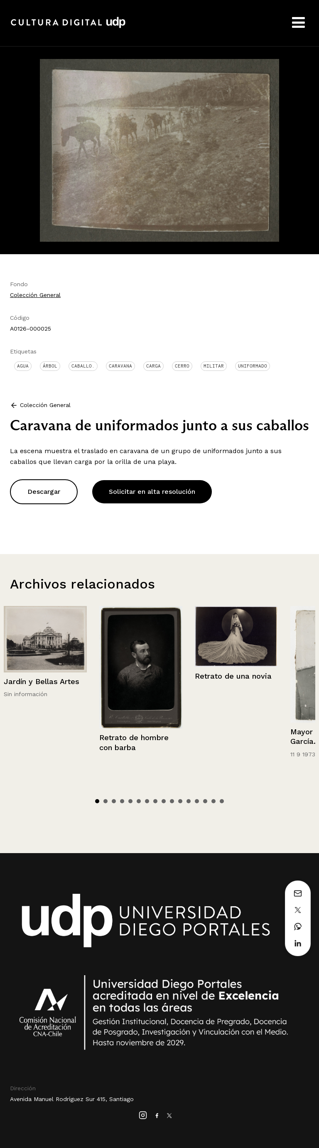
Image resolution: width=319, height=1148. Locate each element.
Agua (23, 366)
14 (205, 801)
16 (222, 801)
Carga (153, 366)
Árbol (50, 366)
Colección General (35, 295)
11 (180, 801)
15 (213, 801)
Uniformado (252, 366)
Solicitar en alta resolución (152, 492)
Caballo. (83, 366)
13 (197, 801)
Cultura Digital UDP (68, 27)
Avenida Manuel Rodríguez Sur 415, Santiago (72, 1099)
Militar (214, 366)
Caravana (120, 366)
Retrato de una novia (233, 676)
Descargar (43, 492)
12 (188, 801)
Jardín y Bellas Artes (41, 681)
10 (172, 801)
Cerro (182, 366)
